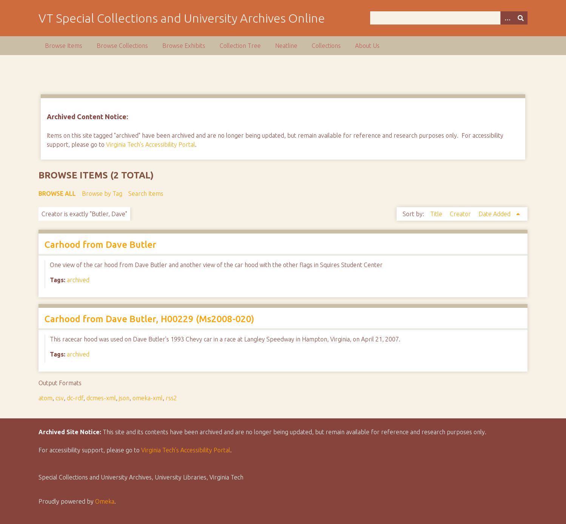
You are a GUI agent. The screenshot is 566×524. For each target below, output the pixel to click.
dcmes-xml (101, 398)
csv (59, 398)
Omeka (104, 501)
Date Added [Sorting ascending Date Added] (495, 214)
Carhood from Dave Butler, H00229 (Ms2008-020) (149, 319)
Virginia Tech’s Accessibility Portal (185, 450)
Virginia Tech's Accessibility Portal (150, 144)
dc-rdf (75, 398)
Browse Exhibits (183, 45)
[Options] (507, 18)
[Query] (449, 18)
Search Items (145, 193)
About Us (367, 45)
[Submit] (521, 18)
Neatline (286, 45)
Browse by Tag (102, 193)
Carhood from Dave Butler (100, 245)
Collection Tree (240, 45)
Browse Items (63, 45)
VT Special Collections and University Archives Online (181, 18)
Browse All (57, 193)
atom (45, 398)
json (124, 398)
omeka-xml (147, 398)
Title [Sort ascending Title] (437, 214)
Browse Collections (122, 45)
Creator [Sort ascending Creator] (461, 214)
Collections (326, 45)
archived (78, 280)
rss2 (171, 398)
